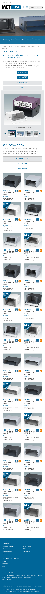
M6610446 (6, 309)
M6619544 (6, 461)
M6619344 (6, 370)
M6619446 (27, 430)
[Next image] (39, 133)
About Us (4, 561)
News (3, 566)
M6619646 (27, 520)
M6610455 (6, 340)
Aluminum (5, 196)
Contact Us (5, 563)
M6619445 (6, 430)
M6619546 (6, 489)
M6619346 (6, 399)
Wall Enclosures (27, 549)
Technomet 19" (5, 48)
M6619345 (27, 370)
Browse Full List (20, 40)
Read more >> (22, 72)
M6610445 (27, 281)
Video (12, 40)
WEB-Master (13, 591)
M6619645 (6, 520)
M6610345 (27, 190)
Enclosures (11, 46)
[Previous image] (5, 133)
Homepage (4, 46)
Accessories (29, 40)
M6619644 (27, 489)
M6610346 (6, 219)
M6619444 (27, 399)
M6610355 (6, 250)
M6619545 (27, 461)
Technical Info (26, 551)
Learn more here (6, 579)
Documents (37, 40)
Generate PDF (22, 77)
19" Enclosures (6, 549)
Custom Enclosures (7, 551)
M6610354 (27, 219)
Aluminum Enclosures (32, 46)
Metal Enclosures (21, 46)
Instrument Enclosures (8, 546)
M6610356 (27, 250)
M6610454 (27, 309)
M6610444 (6, 281)
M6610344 (6, 190)
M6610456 (27, 340)
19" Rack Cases (27, 546)
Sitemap (4, 553)
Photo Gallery (6, 40)
